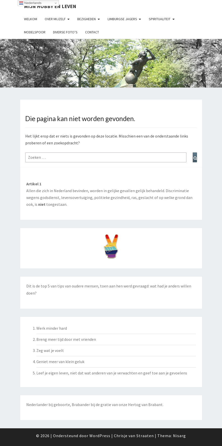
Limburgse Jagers (122, 19)
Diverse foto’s (65, 32)
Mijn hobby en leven (50, 6)
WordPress (99, 435)
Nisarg (179, 435)
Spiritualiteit (159, 19)
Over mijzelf (55, 19)
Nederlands (30, 3)
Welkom (30, 19)
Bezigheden (86, 19)
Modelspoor (34, 32)
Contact (92, 32)
